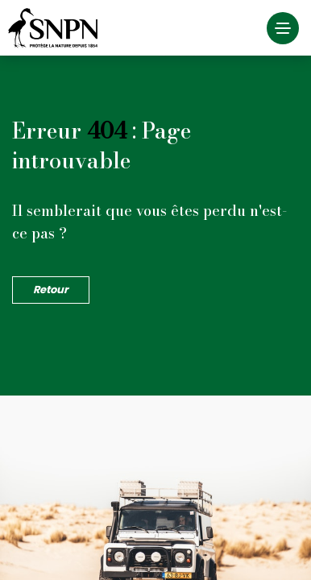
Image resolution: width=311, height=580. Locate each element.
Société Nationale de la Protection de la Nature (56, 28)
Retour (50, 289)
